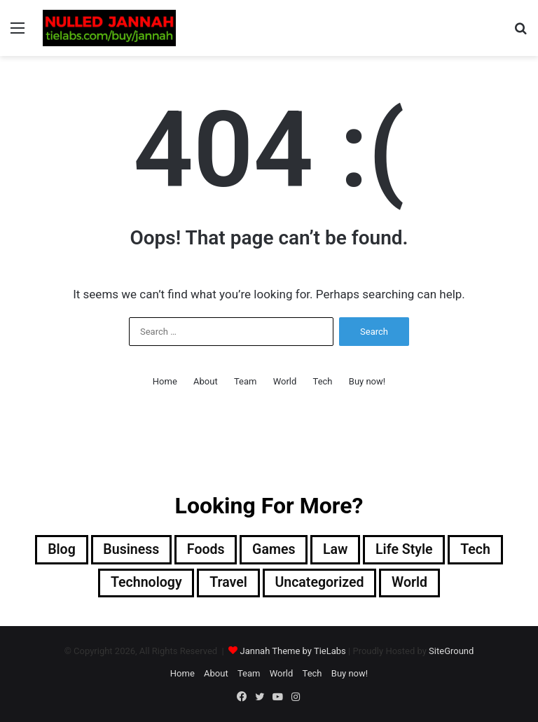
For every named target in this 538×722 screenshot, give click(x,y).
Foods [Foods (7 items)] (205, 549)
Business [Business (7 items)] (129, 549)
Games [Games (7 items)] (274, 549)
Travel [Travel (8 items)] (227, 583)
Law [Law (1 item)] (336, 549)
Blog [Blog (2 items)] (57, 549)
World (285, 381)
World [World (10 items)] (412, 583)
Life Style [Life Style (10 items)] (407, 549)
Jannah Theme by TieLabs (292, 651)
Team (245, 381)
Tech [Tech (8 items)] (479, 549)
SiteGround (451, 651)
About (205, 381)
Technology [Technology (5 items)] (143, 583)
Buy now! (367, 381)
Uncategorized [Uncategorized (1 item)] (320, 583)
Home (165, 381)
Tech (323, 381)
